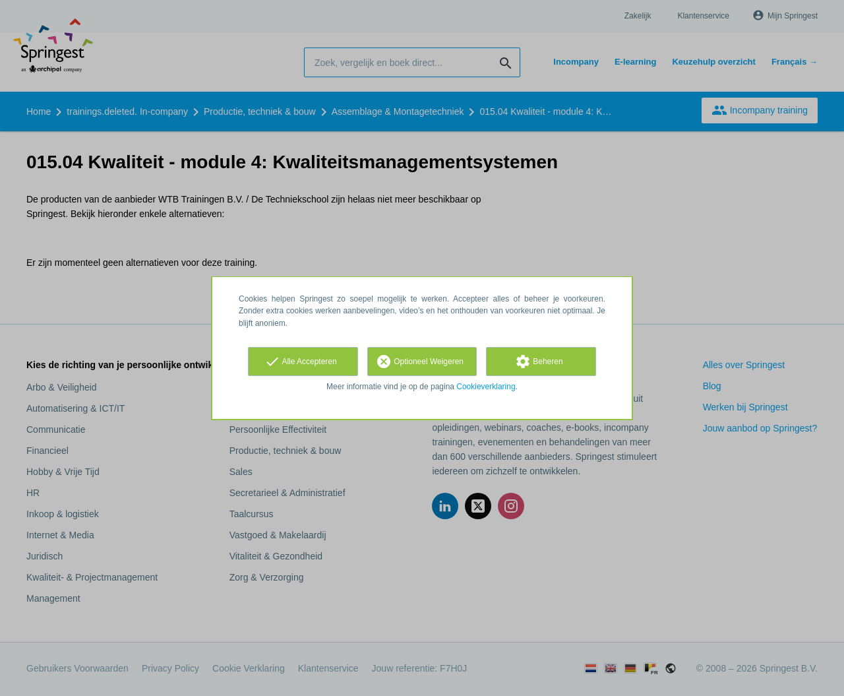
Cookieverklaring (485, 386)
